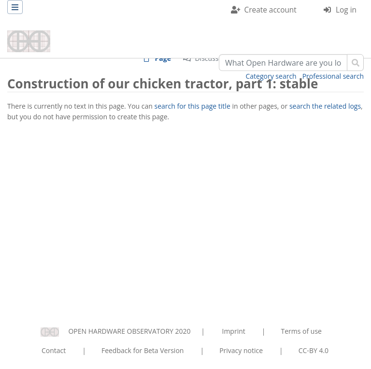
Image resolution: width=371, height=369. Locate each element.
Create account (270, 10)
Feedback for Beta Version (142, 350)
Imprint (233, 331)
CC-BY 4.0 (313, 350)
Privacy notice (241, 350)
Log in (346, 10)
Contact (54, 350)
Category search (271, 76)
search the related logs (325, 106)
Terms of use (301, 331)
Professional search (333, 76)
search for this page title (192, 106)
